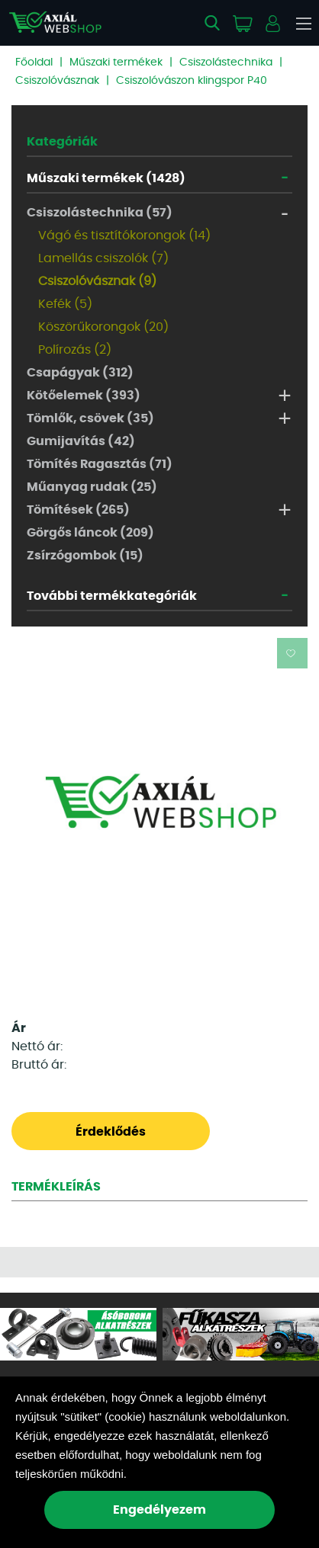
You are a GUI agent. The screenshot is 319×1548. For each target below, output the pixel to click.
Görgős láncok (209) (90, 533)
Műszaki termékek (116, 62)
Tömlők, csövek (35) (90, 418)
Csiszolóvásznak (57, 80)
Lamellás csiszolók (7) (103, 258)
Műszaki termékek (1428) (106, 178)
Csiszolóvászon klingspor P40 (191, 80)
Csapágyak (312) (80, 373)
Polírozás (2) (74, 350)
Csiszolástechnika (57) (99, 213)
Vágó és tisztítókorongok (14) (124, 235)
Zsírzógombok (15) (85, 556)
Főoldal (34, 62)
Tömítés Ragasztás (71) (99, 464)
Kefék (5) (65, 304)
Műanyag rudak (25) (92, 487)
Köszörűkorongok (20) (103, 327)
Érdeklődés (111, 1132)
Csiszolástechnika (225, 62)
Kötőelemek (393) (83, 395)
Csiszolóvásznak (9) (97, 281)
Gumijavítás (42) (81, 441)
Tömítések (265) (78, 510)
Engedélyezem (159, 1510)
